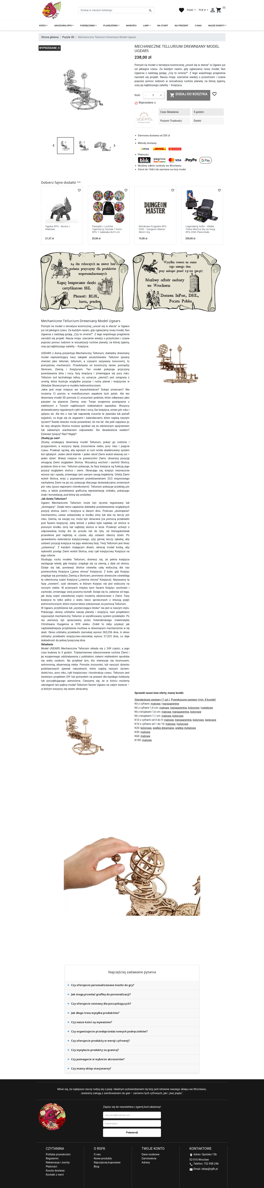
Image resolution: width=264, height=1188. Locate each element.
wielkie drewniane (163, 728)
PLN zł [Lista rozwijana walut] (202, 10)
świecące (210, 719)
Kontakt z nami (55, 1174)
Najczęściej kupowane (107, 1162)
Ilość (137, 95)
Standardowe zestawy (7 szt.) (152, 699)
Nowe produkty (103, 1158)
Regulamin (52, 1158)
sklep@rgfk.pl (209, 1168)
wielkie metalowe (185, 728)
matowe (156, 703)
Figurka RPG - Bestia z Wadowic (57, 228)
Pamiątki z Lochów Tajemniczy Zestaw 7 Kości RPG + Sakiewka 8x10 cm (107, 229)
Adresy (146, 1162)
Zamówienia (149, 1158)
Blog (96, 1166)
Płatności (51, 1166)
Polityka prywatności (58, 1154)
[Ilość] (153, 95)
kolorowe (194, 707)
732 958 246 (211, 1163)
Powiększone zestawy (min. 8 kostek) (193, 699)
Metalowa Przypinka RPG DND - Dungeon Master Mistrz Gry (152, 229)
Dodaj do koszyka (189, 95)
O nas (97, 1154)
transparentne (170, 703)
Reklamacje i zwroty (58, 1162)
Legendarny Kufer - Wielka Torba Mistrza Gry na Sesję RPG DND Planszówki (200, 229)
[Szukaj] (116, 10)
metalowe (207, 707)
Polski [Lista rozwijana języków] (190, 10)
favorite (181, 10)
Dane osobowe (150, 1154)
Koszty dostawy (55, 1170)
